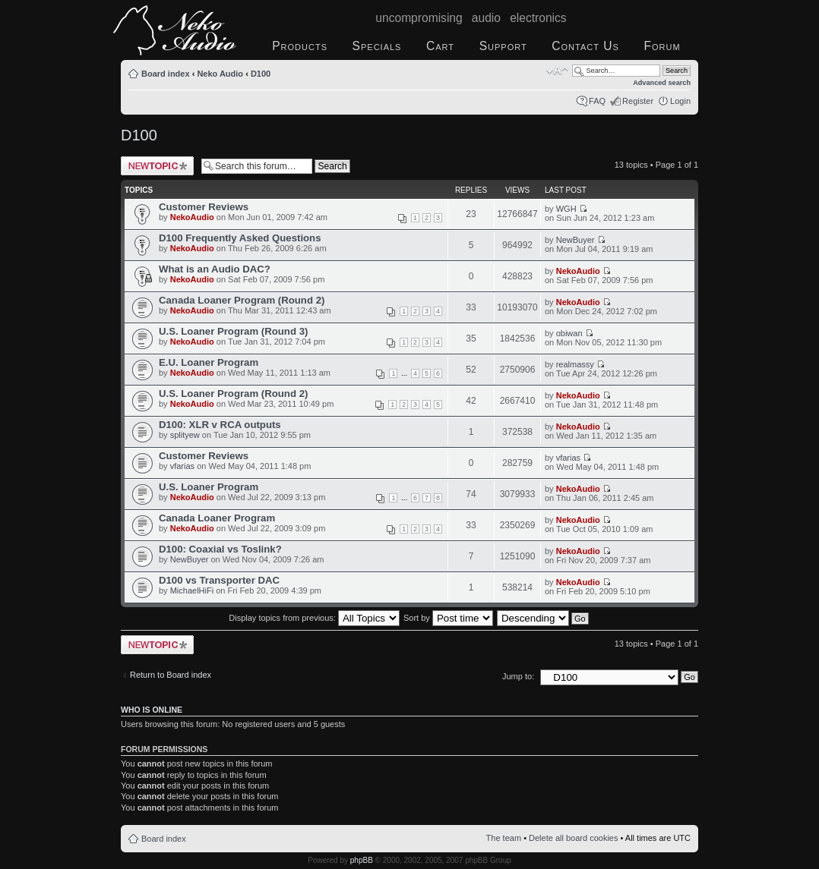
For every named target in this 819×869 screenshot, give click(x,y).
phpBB (361, 860)
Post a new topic (157, 165)
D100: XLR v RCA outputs (220, 424)
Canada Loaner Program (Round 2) (241, 300)
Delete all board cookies (573, 837)
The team (503, 837)
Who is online (151, 709)
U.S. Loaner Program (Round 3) (233, 331)
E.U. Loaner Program (208, 362)
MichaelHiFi (191, 590)
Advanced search (662, 83)
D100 (260, 73)
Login (680, 100)
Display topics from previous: (314, 617)
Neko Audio (220, 73)
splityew (185, 434)
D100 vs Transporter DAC (219, 580)
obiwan (569, 333)
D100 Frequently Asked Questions (240, 238)
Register (637, 100)
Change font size (557, 70)
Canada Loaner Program (217, 518)
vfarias (182, 466)
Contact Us (585, 45)
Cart (440, 45)
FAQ (597, 100)
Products (299, 45)
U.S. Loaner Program (208, 487)
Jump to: (518, 676)
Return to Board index (170, 674)
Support (503, 45)
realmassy (575, 364)
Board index (165, 73)
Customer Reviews (203, 207)
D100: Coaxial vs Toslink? (220, 549)
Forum (662, 45)
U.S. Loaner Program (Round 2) (233, 393)
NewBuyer (575, 239)
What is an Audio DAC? (214, 269)
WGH (566, 208)
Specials (377, 45)
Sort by (448, 617)
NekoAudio (192, 217)
